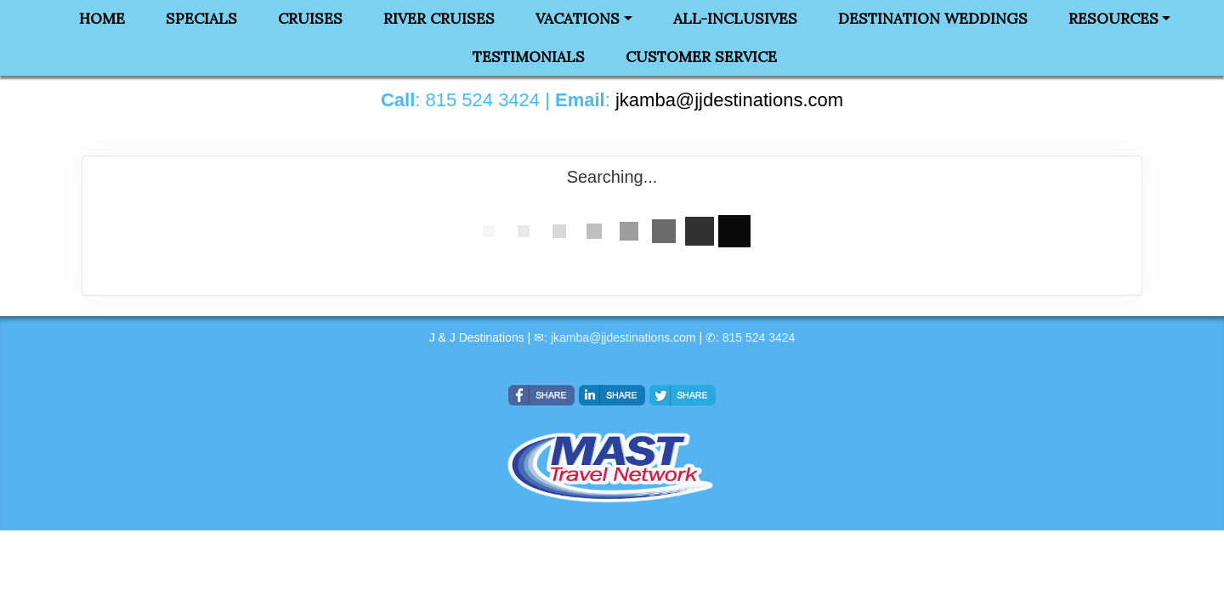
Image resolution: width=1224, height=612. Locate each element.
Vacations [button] (578, 18)
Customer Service (701, 57)
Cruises (310, 18)
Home (102, 18)
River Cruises (439, 18)
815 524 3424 (759, 337)
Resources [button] (1113, 18)
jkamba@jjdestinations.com (623, 337)
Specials (201, 18)
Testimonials (529, 57)
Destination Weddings (933, 18)
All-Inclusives (735, 18)
